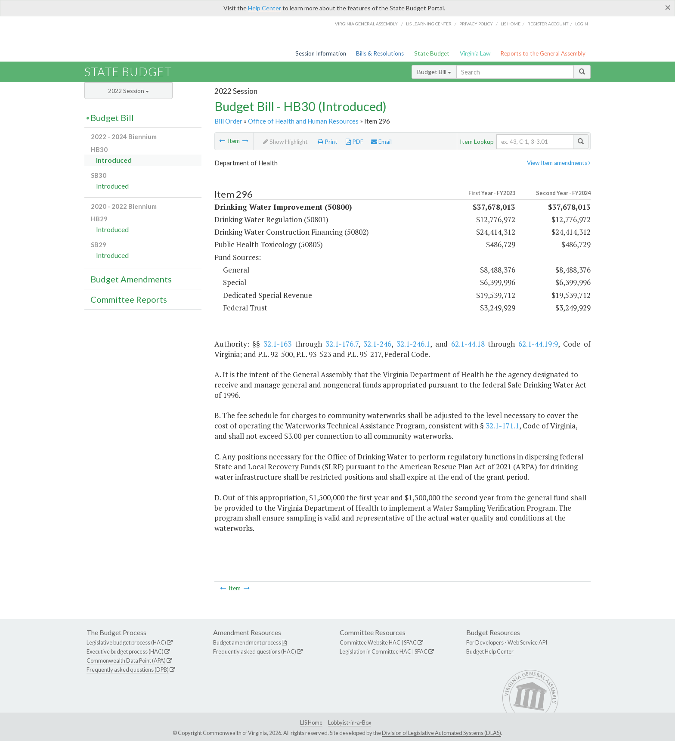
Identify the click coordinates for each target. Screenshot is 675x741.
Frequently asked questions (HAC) (254, 651)
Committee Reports (128, 299)
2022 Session (128, 90)
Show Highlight (285, 141)
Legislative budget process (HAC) (126, 642)
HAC (394, 642)
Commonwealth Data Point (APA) (126, 660)
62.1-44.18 (468, 344)
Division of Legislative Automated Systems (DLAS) (441, 732)
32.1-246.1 (413, 344)
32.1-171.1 (502, 426)
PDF (354, 141)
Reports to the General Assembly (542, 53)
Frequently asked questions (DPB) (128, 669)
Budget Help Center (490, 651)
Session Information (320, 53)
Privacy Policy (476, 23)
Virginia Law (475, 53)
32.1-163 (277, 344)
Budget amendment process (247, 642)
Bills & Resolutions (380, 53)
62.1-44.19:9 (538, 344)
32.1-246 (377, 344)
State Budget (431, 53)
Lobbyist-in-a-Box (349, 722)
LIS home (510, 23)
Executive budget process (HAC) (125, 651)
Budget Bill (434, 71)
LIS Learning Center (429, 23)
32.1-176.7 (341, 344)
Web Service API (527, 642)
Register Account (547, 23)
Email (381, 141)
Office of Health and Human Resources (303, 121)
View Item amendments (559, 162)
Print (328, 141)
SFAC (410, 642)
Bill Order (228, 121)
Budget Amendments (131, 279)
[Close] (668, 7)
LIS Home (311, 722)
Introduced (114, 160)
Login (581, 23)
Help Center (264, 8)
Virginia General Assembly (366, 23)
